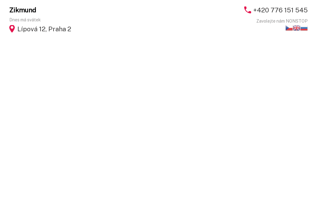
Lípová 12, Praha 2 (44, 29)
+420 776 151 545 (280, 10)
